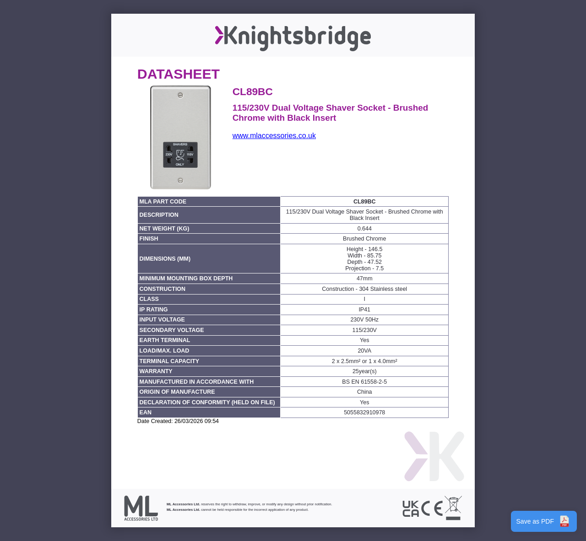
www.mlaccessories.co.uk (274, 135)
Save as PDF (543, 521)
